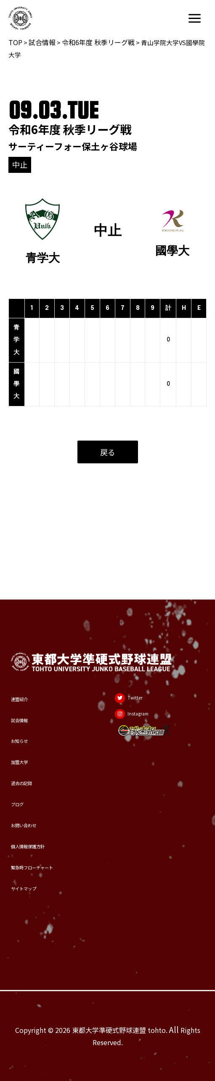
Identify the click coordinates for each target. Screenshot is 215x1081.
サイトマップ (33, 882)
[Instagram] (142, 662)
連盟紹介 (26, 636)
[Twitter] (138, 639)
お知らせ (26, 691)
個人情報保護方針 (41, 827)
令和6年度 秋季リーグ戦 (98, 42)
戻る (107, 451)
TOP (15, 42)
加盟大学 (26, 718)
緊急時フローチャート (49, 854)
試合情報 (42, 42)
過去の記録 (30, 745)
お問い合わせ (33, 800)
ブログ (22, 773)
